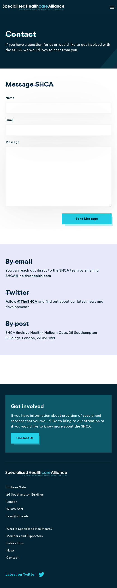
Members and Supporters (24, 536)
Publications (15, 543)
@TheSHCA (27, 301)
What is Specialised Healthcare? (29, 529)
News (10, 550)
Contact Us (24, 438)
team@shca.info (17, 516)
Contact (12, 557)
